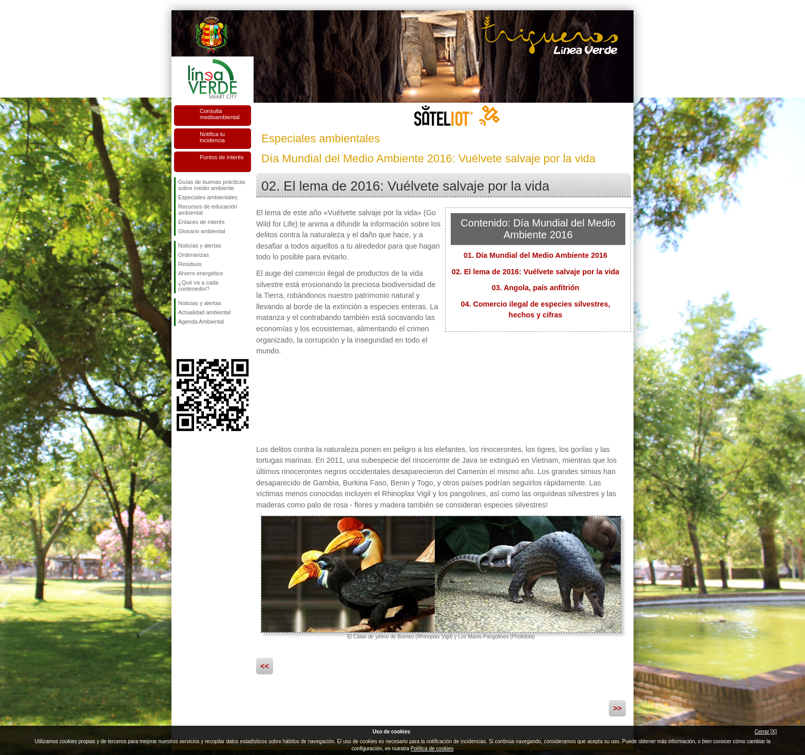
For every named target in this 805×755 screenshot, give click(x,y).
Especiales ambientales (208, 197)
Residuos (190, 264)
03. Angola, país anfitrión (536, 288)
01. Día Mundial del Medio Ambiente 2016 (535, 255)
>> (617, 708)
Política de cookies (432, 748)
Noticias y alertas (199, 245)
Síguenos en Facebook (180, 342)
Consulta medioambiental (220, 114)
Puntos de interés (222, 157)
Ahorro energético (200, 273)
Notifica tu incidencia (212, 137)
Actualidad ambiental (204, 312)
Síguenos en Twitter (197, 342)
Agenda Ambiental (201, 321)
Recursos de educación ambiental (207, 209)
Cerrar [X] (766, 731)
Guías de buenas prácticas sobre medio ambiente (211, 185)
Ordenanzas (193, 255)
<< (264, 666)
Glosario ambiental (201, 231)
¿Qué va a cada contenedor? (198, 285)
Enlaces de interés (201, 222)
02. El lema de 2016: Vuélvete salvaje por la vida (536, 272)
